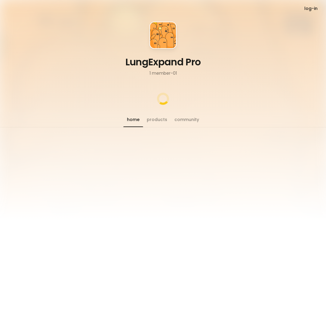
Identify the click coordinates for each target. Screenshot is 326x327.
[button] (133, 119)
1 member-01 (163, 73)
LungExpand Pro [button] (163, 62)
